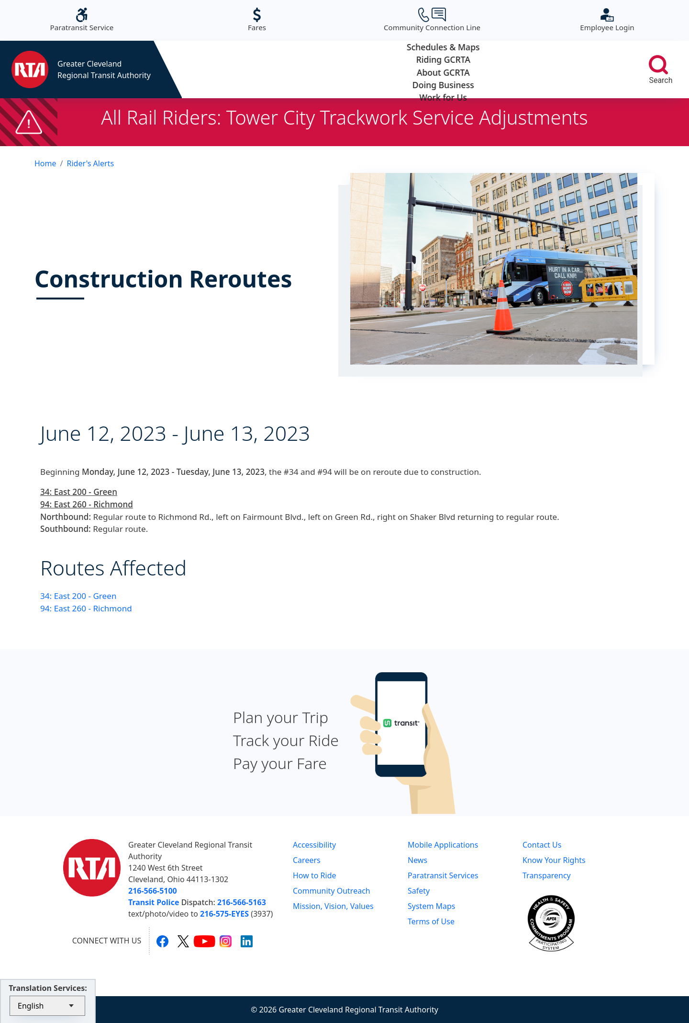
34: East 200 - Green (78, 595)
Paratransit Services (443, 875)
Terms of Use (431, 921)
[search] (658, 64)
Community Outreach (331, 890)
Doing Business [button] (494, 69)
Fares (257, 20)
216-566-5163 (241, 902)
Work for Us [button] (583, 69)
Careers (307, 860)
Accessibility (314, 844)
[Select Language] (47, 1006)
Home (45, 163)
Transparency (546, 875)
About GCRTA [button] (405, 69)
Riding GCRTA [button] (316, 69)
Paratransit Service (82, 20)
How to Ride (314, 875)
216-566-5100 (152, 890)
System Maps (432, 906)
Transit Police (153, 902)
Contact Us (541, 844)
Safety (419, 890)
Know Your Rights (554, 860)
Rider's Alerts (90, 163)
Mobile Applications (443, 844)
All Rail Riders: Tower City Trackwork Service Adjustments (344, 117)
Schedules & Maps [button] (226, 69)
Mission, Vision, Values (333, 906)
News (417, 860)
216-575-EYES (224, 913)
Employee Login (607, 20)
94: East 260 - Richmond (86, 608)
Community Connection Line (432, 20)
